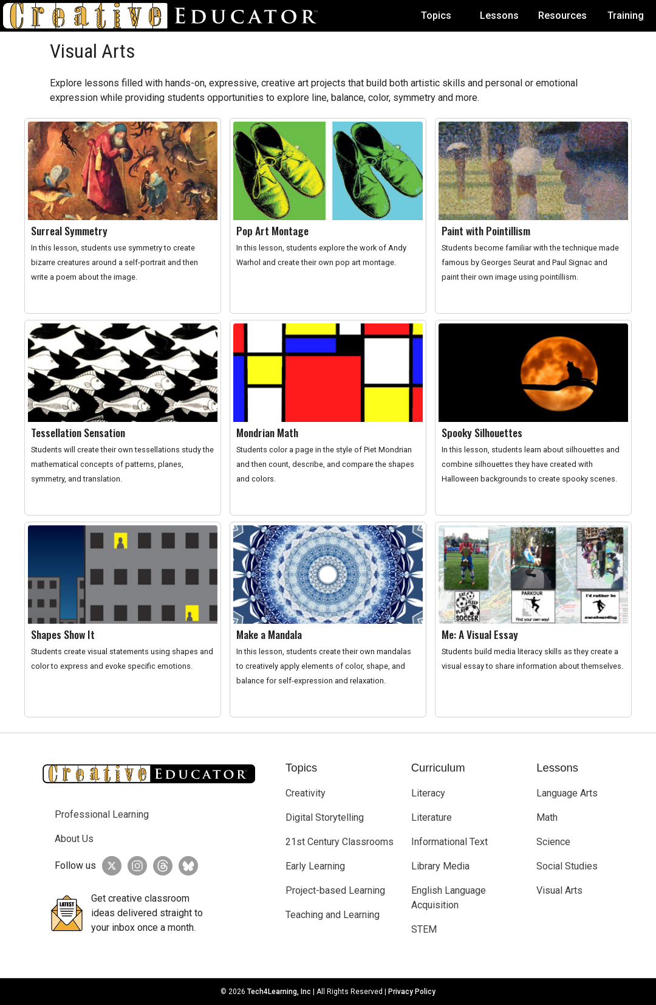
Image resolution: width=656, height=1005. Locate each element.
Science (553, 842)
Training (625, 15)
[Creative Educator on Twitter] (108, 865)
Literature (431, 817)
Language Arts (567, 793)
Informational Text (449, 842)
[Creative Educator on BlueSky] (185, 865)
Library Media (440, 866)
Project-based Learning (335, 890)
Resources (562, 15)
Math (547, 817)
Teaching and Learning (332, 914)
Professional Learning (102, 814)
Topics (436, 15)
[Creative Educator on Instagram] (134, 865)
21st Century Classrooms (339, 842)
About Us (74, 838)
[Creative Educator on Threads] (160, 865)
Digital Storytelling (324, 817)
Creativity (305, 793)
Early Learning (315, 866)
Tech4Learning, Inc (279, 991)
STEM (424, 929)
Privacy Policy (412, 991)
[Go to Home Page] (165, 16)
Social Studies (567, 866)
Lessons (499, 15)
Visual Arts (559, 890)
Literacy (428, 793)
